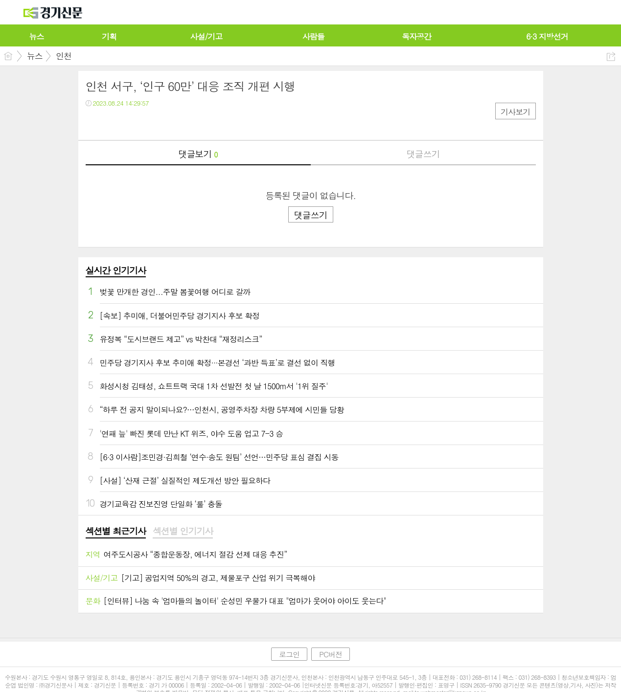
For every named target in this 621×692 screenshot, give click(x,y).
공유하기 (611, 56)
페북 (94, 123)
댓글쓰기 (423, 154)
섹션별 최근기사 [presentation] (116, 531)
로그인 (289, 654)
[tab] (115, 531)
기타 (152, 123)
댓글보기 (198, 154)
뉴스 (35, 56)
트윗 (113, 123)
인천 (63, 56)
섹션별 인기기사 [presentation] (183, 531)
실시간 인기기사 (116, 270)
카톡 (133, 123)
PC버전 (330, 654)
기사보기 (515, 111)
